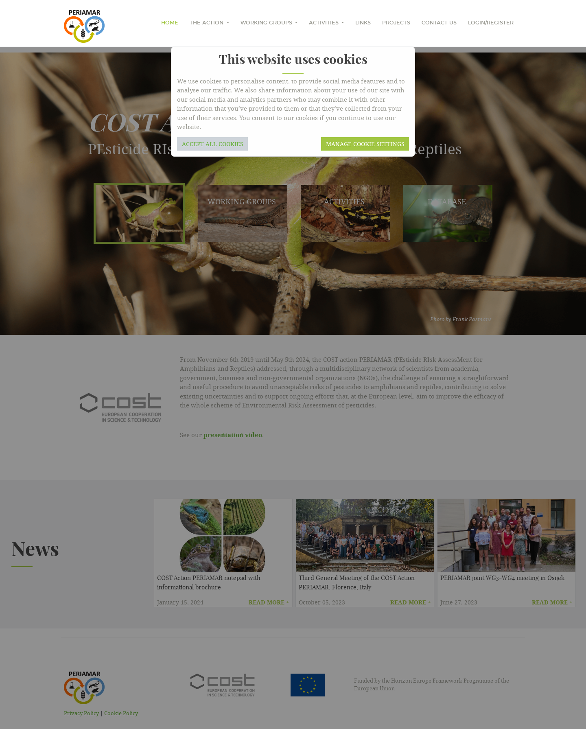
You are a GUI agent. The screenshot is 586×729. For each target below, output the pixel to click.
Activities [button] (324, 23)
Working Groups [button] (267, 23)
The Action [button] (207, 23)
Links (363, 23)
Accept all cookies (212, 144)
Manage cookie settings (365, 144)
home (169, 23)
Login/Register (491, 23)
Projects (396, 23)
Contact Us (439, 23)
